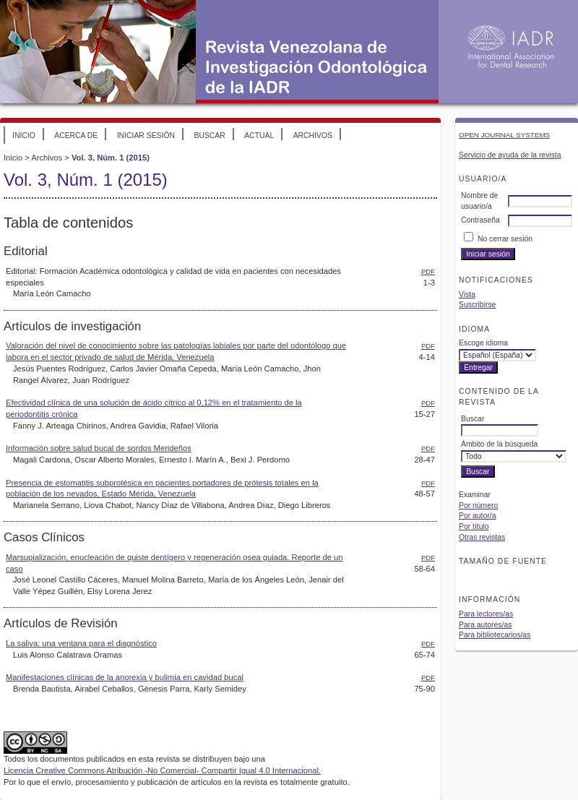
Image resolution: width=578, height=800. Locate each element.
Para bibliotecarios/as (494, 635)
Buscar (209, 135)
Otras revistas (482, 537)
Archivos (312, 135)
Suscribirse (477, 305)
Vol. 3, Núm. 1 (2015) (111, 157)
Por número (478, 505)
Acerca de (76, 135)
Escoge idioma (483, 343)
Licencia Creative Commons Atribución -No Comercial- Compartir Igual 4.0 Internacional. (162, 770)
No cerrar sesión (505, 239)
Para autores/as (485, 625)
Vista (467, 294)
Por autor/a (477, 516)
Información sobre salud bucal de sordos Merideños (98, 448)
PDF (428, 271)
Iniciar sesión (146, 135)
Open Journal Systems (504, 135)
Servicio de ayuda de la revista (510, 155)
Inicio (23, 135)
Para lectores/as (486, 614)
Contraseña (480, 220)
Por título (474, 526)
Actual (259, 135)
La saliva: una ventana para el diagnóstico (81, 643)
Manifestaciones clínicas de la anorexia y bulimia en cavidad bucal (124, 677)
